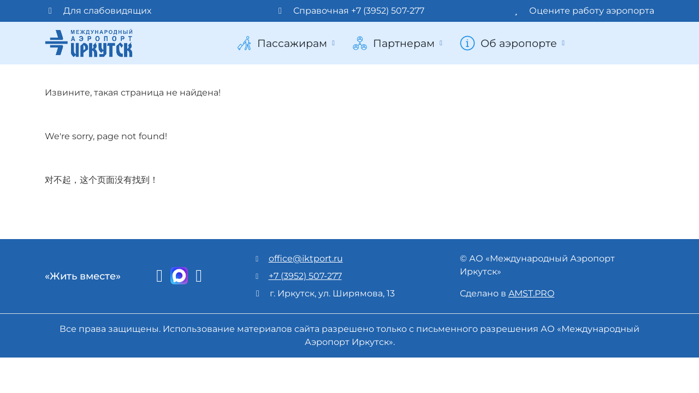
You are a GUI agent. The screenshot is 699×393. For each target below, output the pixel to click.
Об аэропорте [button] (513, 43)
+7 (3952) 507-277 (305, 276)
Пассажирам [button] (286, 43)
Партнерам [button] (398, 43)
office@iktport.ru (306, 258)
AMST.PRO (531, 293)
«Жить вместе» (83, 276)
